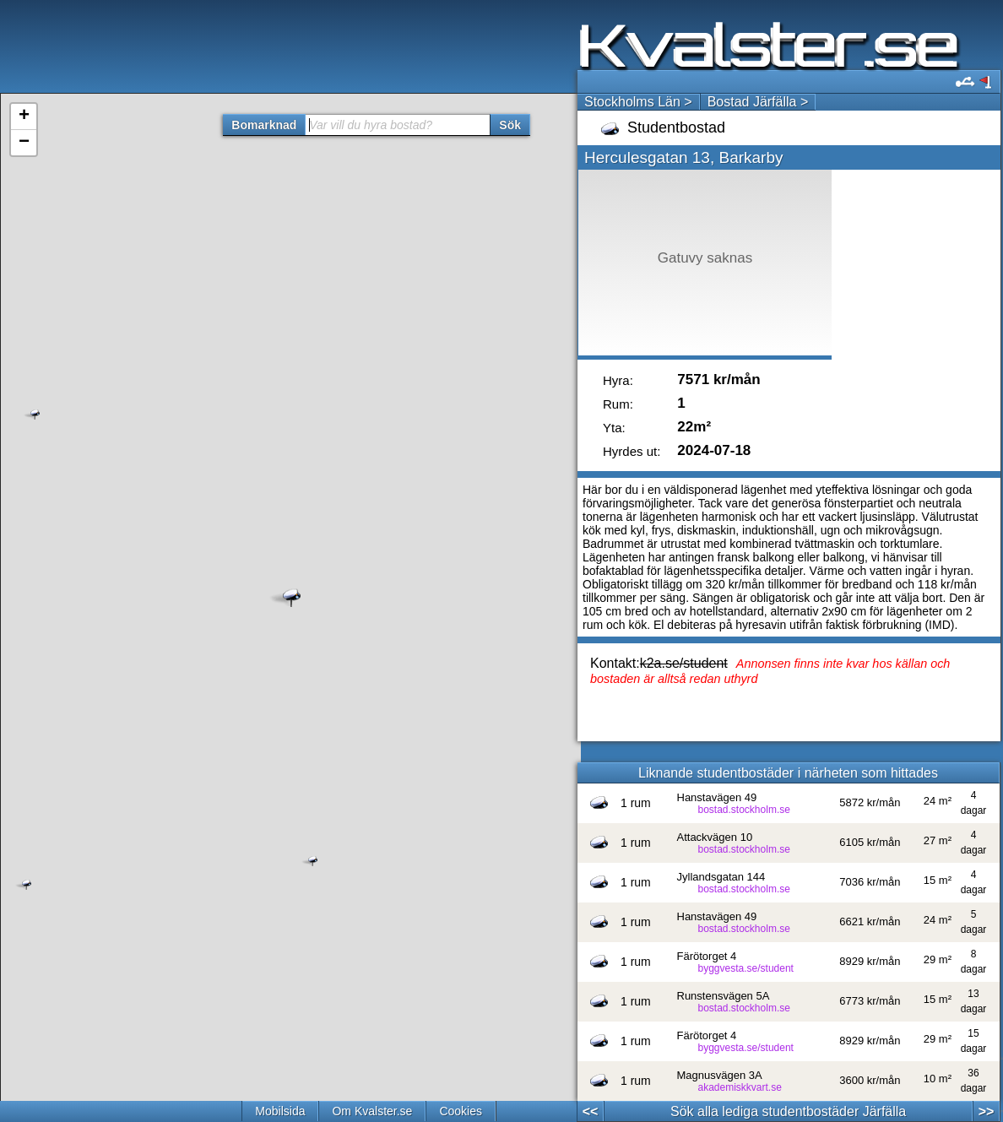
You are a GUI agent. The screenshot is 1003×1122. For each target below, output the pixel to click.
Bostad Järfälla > (758, 102)
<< (591, 1111)
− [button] (24, 142)
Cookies (460, 1111)
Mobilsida (280, 1111)
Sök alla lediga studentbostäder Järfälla (788, 1111)
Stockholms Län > (638, 102)
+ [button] (24, 116)
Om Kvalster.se (372, 1111)
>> (987, 1111)
